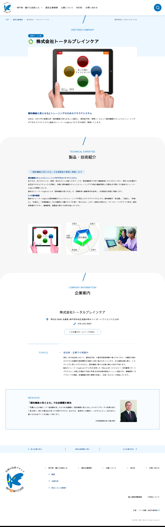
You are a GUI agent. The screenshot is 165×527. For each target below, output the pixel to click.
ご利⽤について (153, 497)
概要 (53, 474)
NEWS (79, 7)
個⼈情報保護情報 (135, 497)
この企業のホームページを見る (82, 332)
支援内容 (54, 481)
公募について (67, 7)
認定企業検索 (51, 7)
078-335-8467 (85, 323)
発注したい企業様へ (59, 488)
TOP (7, 19)
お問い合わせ (91, 7)
